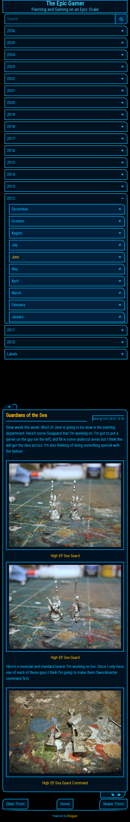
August (17, 233)
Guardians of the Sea (26, 415)
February (18, 305)
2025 (11, 42)
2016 (11, 150)
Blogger (72, 816)
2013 (11, 186)
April (15, 281)
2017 (11, 138)
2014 (11, 174)
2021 (11, 90)
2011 (11, 330)
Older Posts (15, 804)
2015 (11, 162)
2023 (11, 66)
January (18, 316)
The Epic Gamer (65, 3)
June (15, 257)
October (18, 221)
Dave (96, 418)
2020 (11, 102)
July (15, 245)
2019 (11, 114)
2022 (11, 78)
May (15, 269)
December (20, 209)
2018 (11, 126)
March (16, 293)
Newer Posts (113, 804)
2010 (11, 342)
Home (65, 804)
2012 (11, 198)
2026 (11, 30)
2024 (11, 54)
